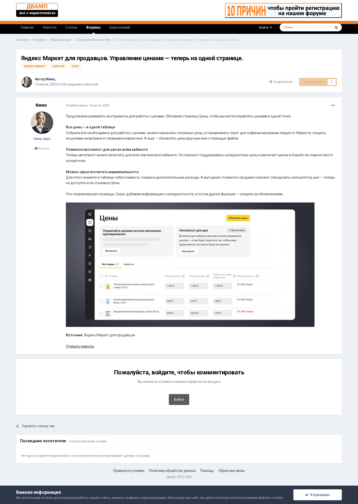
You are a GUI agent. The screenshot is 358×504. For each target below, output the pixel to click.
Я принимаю (317, 495)
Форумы (93, 29)
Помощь (207, 471)
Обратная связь (232, 471)
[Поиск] (294, 27)
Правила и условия (128, 471)
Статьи (71, 27)
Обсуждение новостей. (80, 84)
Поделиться (280, 82)
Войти (265, 27)
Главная (27, 27)
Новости (49, 27)
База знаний (120, 27)
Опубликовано (88, 105)
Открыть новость (80, 346)
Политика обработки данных (172, 471)
